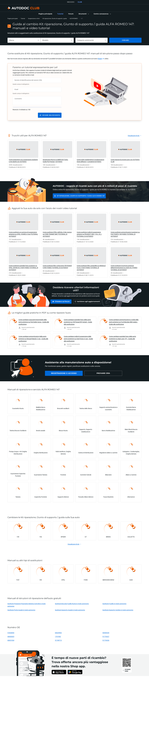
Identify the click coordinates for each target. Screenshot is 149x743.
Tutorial (23, 18)
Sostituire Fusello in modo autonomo (114, 604)
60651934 (10, 640)
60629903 (58, 633)
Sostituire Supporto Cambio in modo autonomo (117, 610)
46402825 (10, 636)
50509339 (105, 633)
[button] (83, 14)
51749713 (58, 640)
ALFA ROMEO (74, 18)
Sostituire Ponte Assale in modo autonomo (21, 610)
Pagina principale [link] (12, 18)
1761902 (58, 636)
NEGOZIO (70, 2)
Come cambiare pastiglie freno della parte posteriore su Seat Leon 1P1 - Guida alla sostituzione (122, 338)
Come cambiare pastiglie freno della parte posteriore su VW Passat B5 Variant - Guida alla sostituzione (78, 322)
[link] (45, 14)
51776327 (105, 636)
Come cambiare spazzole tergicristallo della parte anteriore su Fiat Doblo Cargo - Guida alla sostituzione (34, 322)
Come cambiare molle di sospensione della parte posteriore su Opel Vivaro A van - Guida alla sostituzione (78, 338)
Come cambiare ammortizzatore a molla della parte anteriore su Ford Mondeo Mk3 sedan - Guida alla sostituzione (123, 322)
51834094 (10, 633)
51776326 (105, 640)
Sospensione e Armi (34, 18)
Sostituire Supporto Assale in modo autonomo (70, 610)
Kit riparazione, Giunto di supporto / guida (55, 18)
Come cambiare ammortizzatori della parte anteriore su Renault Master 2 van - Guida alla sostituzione (33, 338)
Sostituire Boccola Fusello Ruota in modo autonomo (72, 604)
